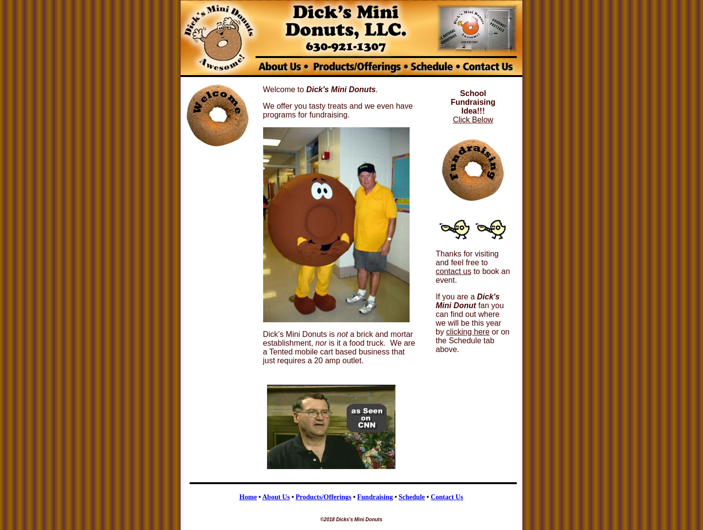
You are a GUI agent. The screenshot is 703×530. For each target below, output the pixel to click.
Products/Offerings (324, 497)
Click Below (473, 120)
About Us (275, 497)
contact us (454, 271)
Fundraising (375, 497)
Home (248, 497)
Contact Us (447, 497)
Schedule (412, 497)
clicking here (468, 332)
